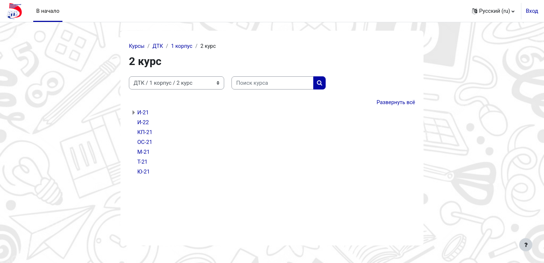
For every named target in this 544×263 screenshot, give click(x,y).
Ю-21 (143, 172)
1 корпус (183, 46)
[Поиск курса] (272, 83)
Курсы (137, 46)
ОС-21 (144, 143)
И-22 (143, 123)
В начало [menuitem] (47, 11)
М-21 (143, 152)
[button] (493, 11)
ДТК (158, 46)
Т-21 (142, 162)
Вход (532, 11)
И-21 (143, 113)
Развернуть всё (395, 103)
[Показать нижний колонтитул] (525, 244)
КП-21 (144, 133)
